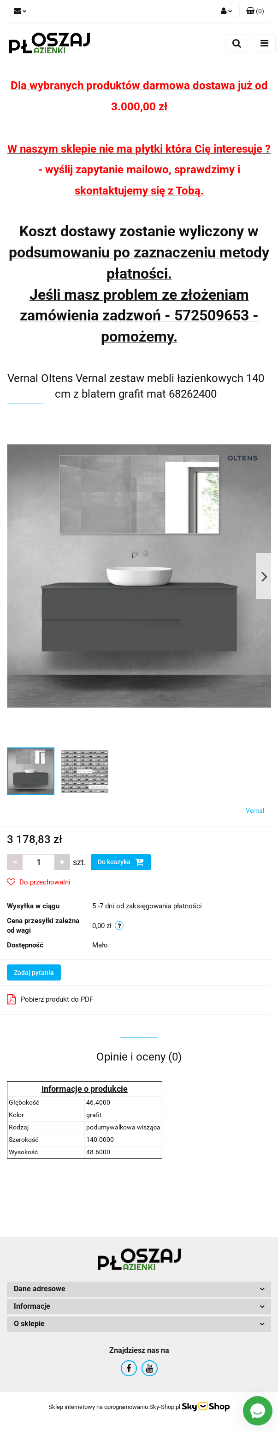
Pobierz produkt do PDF (50, 999)
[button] (255, 11)
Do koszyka (121, 862)
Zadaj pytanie (34, 972)
